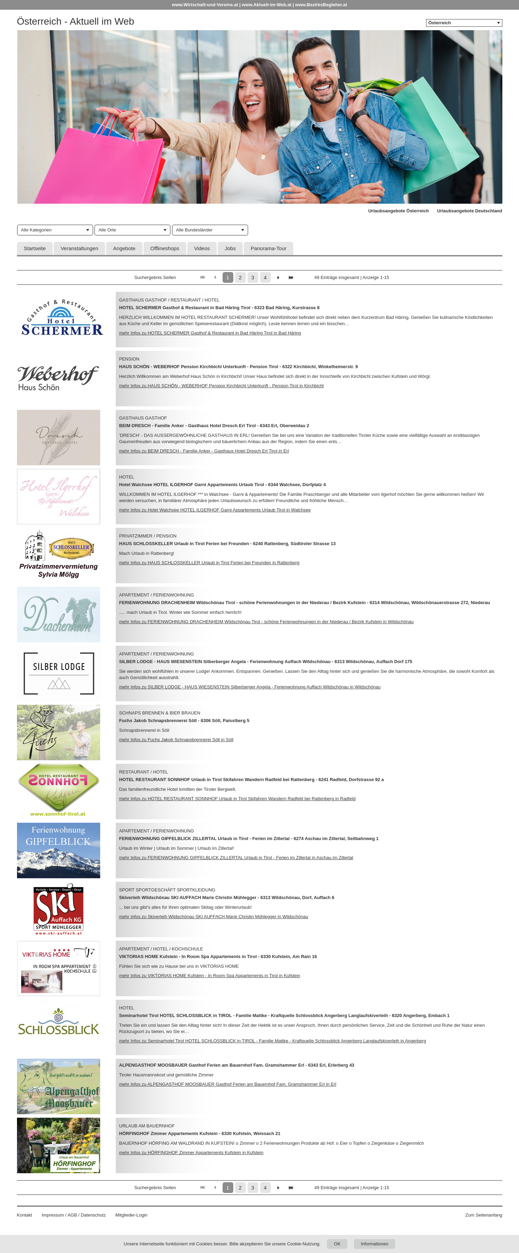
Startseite (35, 248)
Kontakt (24, 1215)
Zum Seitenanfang (483, 1215)
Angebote (124, 248)
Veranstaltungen (79, 248)
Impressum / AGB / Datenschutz (74, 1215)
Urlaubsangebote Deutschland (469, 210)
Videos (202, 248)
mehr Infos (210, 333)
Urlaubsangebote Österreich (398, 210)
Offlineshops (164, 248)
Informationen (375, 1243)
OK (337, 1243)
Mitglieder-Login (131, 1215)
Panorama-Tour (268, 248)
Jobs (230, 248)
